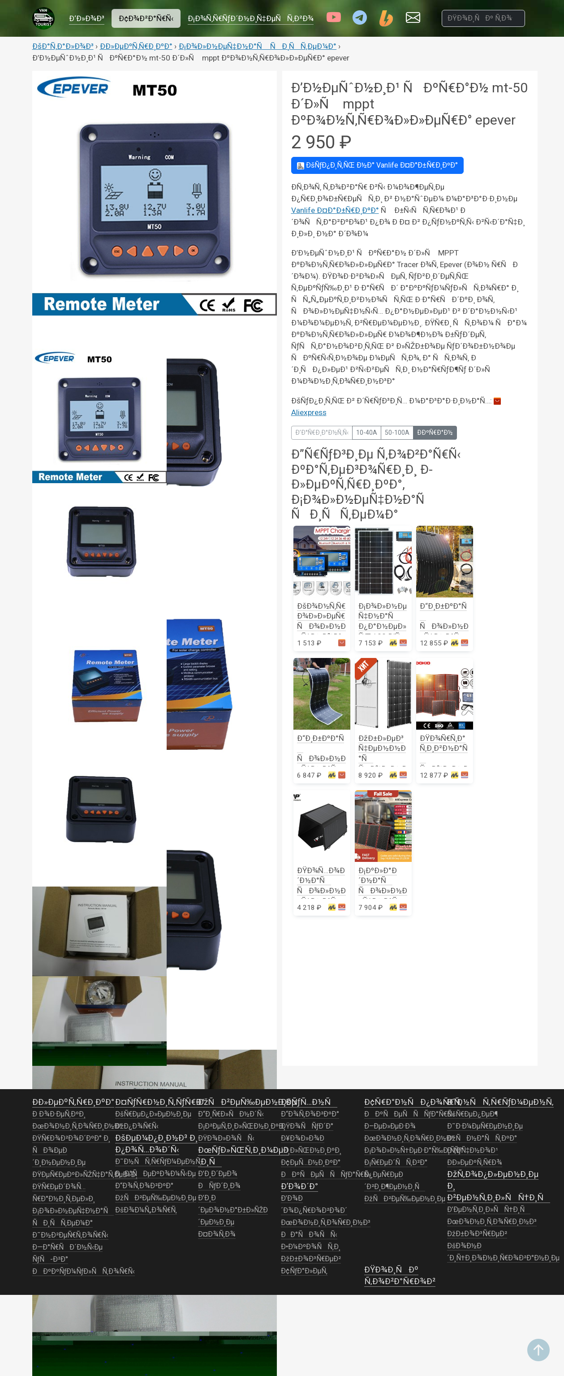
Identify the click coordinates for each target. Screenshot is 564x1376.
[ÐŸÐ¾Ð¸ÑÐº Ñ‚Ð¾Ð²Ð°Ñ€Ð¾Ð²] (483, 18)
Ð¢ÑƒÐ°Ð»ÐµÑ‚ (304, 1271)
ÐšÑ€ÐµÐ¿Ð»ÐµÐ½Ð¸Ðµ (153, 1114)
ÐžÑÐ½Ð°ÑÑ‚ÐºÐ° (482, 1138)
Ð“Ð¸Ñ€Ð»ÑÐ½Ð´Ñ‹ (231, 1114)
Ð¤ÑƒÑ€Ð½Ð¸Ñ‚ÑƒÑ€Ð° (160, 1102)
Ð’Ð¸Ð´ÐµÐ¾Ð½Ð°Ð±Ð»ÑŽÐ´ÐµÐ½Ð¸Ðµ (233, 1210)
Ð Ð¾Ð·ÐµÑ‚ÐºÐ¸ (59, 1114)
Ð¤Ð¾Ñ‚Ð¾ (217, 1234)
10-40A (366, 432)
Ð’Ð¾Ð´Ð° (299, 1186)
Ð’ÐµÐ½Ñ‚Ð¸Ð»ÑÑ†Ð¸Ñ (488, 1210)
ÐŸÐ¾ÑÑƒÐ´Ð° (307, 1126)
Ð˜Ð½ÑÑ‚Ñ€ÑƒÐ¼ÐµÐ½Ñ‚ (158, 1162)
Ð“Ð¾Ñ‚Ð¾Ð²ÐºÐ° (144, 1186)
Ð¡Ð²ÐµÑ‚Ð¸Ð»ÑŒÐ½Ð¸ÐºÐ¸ (241, 1126)
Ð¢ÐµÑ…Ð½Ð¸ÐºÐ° (310, 1163)
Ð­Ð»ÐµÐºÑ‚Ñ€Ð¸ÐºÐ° (136, 46)
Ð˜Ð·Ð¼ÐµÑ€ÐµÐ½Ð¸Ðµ (485, 1126)
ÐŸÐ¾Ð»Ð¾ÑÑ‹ (226, 1138)
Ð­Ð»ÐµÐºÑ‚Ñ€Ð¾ (474, 1163)
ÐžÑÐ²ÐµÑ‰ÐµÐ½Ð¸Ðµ (156, 1198)
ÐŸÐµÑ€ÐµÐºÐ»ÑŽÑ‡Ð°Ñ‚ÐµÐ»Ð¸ (85, 1175)
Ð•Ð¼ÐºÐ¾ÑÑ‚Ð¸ (310, 1247)
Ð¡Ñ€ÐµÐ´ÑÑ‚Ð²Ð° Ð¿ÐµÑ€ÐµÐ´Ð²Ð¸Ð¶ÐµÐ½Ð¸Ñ (395, 1175)
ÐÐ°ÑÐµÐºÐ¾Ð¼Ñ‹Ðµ (155, 1174)
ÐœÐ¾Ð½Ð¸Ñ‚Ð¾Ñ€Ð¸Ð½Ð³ (77, 1126)
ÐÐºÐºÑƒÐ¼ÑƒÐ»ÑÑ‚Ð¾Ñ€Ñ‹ (83, 1272)
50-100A (397, 432)
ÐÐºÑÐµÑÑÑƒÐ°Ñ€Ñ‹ (326, 1175)
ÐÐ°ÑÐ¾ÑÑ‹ (309, 1235)
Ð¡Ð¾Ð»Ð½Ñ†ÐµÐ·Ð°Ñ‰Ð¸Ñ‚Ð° (414, 1151)
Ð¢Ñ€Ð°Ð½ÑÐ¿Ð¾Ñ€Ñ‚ (413, 1102)
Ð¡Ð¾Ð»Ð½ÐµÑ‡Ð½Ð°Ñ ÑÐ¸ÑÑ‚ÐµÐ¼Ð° (258, 46)
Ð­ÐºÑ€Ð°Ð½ (435, 432)
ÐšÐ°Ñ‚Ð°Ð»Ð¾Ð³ (63, 46)
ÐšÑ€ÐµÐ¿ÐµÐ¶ (472, 1114)
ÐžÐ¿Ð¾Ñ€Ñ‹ (137, 1126)
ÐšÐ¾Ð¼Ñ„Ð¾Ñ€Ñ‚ (146, 1210)
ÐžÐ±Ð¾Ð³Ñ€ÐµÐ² (311, 1259)
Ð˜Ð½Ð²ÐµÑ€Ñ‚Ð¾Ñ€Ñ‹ (70, 1235)
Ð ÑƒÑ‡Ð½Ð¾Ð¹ (473, 1151)
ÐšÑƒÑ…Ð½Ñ (309, 1102)
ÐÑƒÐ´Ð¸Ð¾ (219, 1186)
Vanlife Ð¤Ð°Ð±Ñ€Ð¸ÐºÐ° (377, 165)
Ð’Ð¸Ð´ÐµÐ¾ (217, 1174)
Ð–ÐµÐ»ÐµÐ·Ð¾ (390, 1126)
